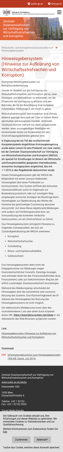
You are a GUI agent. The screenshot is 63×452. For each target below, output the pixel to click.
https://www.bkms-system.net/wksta (33, 315)
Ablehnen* (42, 439)
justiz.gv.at (35, 3)
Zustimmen (21, 439)
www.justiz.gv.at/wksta (14, 382)
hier (5, 431)
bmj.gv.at (54, 3)
